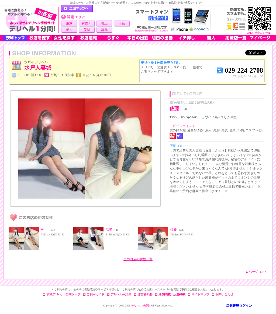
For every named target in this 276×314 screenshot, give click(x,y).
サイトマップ (200, 294)
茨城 (87, 30)
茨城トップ (15, 38)
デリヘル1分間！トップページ (77, 8)
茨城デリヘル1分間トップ (63, 294)
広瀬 (109, 229)
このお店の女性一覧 (138, 259)
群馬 (104, 30)
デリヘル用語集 (121, 294)
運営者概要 (144, 294)
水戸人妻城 (37, 67)
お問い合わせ (224, 294)
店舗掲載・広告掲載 (171, 294)
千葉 (122, 23)
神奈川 (87, 23)
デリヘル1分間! (140, 305)
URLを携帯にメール (258, 32)
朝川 (44, 229)
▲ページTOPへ (256, 272)
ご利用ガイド (95, 294)
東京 (69, 23)
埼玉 (104, 23)
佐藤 (173, 229)
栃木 (69, 30)
